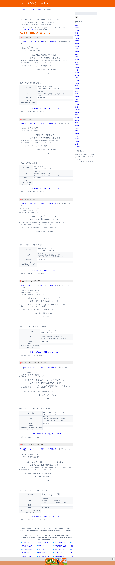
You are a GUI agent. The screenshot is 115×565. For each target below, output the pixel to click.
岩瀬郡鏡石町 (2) (27, 556)
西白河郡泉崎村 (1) (60, 542)
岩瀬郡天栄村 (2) (43, 542)
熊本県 (76, 104)
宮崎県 (76, 56)
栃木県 (76, 96)
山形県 (76, 64)
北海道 (76, 35)
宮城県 (76, 54)
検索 (76, 17)
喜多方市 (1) (42, 546)
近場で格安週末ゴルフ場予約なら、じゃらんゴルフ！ (46, 108)
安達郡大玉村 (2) (27, 546)
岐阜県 (76, 70)
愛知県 (76, 88)
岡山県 (76, 72)
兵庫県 (76, 33)
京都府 (76, 27)
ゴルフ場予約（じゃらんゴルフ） (37, 3)
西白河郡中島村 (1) (60, 546)
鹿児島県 (77, 146)
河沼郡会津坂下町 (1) (28, 549)
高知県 (76, 141)
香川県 (76, 138)
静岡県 (76, 136)
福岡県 (76, 115)
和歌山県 (77, 41)
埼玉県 (76, 43)
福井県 (76, 112)
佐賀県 (76, 30)
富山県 (76, 59)
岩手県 (76, 75)
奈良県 (76, 51)
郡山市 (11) (41, 549)
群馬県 (76, 122)
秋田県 (76, 120)
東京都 (76, 93)
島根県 (76, 78)
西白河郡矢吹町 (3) (60, 549)
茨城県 (76, 125)
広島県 (76, 80)
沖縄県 (76, 99)
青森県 (76, 133)
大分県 (76, 46)
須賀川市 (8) (42, 553)
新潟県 (76, 91)
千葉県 (76, 38)
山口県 (76, 62)
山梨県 (76, 67)
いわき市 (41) (26, 542)
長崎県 (76, 128)
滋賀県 (76, 101)
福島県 (42, 41)
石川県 (76, 107)
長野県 (76, 130)
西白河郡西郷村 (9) (44, 556)
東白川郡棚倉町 (52, 41)
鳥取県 (76, 144)
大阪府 (76, 48)
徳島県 (76, 83)
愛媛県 (76, 85)
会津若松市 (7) (26, 553)
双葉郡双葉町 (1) (59, 556)
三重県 (76, 25)
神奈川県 (77, 109)
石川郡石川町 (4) (59, 553)
